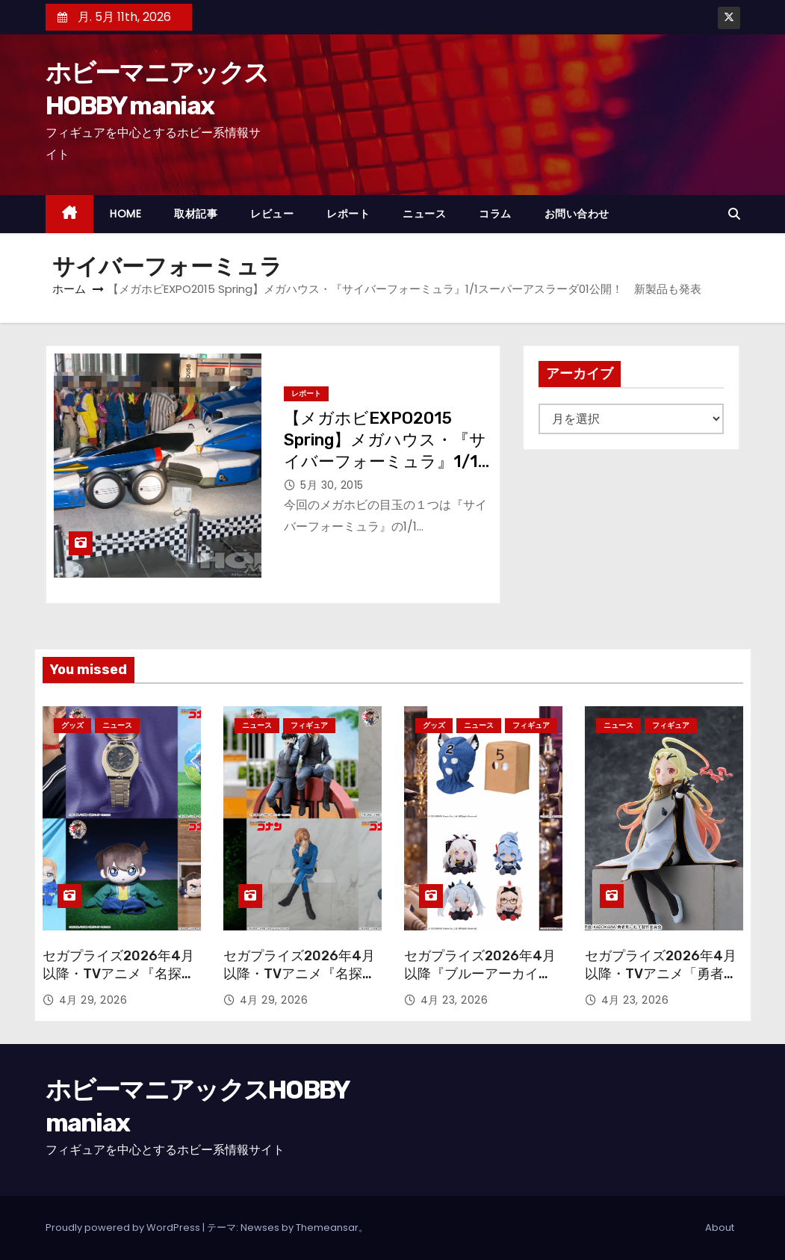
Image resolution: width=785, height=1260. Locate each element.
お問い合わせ (576, 213)
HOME (125, 213)
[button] (734, 214)
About (719, 1227)
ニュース (424, 213)
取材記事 (195, 213)
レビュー (272, 213)
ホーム (69, 289)
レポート (348, 213)
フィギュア (309, 725)
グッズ (72, 725)
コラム (495, 213)
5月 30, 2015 (332, 485)
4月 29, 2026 (93, 999)
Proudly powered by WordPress (124, 1227)
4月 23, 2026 (454, 999)
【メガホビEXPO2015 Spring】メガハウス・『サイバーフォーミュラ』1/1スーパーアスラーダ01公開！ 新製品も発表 (385, 462)
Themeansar (327, 1227)
